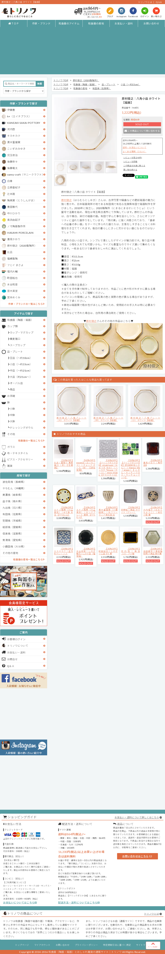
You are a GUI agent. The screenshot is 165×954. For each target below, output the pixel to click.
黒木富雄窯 (13, 142)
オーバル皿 (16, 383)
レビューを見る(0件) (132, 157)
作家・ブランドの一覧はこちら (26, 303)
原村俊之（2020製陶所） (22, 245)
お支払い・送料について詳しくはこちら (137, 817)
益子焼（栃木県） (13, 501)
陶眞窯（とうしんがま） (21, 200)
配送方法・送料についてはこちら (79, 902)
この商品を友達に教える (134, 165)
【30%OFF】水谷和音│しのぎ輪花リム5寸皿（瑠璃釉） (85, 552)
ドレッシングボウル (21, 427)
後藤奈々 (12, 161)
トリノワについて (17, 645)
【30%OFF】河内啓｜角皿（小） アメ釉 (130, 551)
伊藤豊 (11, 109)
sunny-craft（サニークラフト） (25, 174)
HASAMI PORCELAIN (20, 232)
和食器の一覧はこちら (31, 440)
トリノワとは (145, 2)
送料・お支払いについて (134, 147)
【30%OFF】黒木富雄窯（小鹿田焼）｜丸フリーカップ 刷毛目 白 (108, 511)
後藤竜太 (12, 168)
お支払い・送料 (124, 23)
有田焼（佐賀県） (13, 514)
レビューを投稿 (130, 161)
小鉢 (12, 408)
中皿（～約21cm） (21, 370)
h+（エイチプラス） (19, 116)
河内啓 (11, 129)
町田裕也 (12, 277)
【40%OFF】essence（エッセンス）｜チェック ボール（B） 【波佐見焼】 (85, 465)
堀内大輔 (12, 271)
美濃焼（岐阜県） (13, 494)
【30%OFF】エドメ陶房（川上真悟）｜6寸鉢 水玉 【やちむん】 (63, 511)
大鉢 (12, 421)
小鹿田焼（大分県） (14, 546)
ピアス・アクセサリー (20, 459)
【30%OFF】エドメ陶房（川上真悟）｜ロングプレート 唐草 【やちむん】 (85, 512)
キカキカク (13, 135)
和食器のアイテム (69, 23)
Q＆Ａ (8, 666)
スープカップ (17, 345)
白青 (9, 180)
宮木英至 (12, 290)
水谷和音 (12, 284)
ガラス (11, 446)
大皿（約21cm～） (21, 376)
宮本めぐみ (13, 297)
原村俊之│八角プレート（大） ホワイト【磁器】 (71, 419)
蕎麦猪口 (15, 338)
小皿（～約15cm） (21, 364)
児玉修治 (12, 155)
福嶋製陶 (12, 258)
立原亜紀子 (13, 187)
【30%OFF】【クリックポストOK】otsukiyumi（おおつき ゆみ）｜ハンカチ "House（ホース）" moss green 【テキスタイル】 (108, 467)
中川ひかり (13, 213)
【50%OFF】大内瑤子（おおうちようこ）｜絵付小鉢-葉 (152, 511)
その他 (11, 434)
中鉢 (12, 414)
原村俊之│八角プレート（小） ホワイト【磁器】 (145, 419)
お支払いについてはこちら (20, 902)
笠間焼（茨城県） (13, 520)
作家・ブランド (41, 23)
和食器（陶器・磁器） (20, 319)
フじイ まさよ (15, 264)
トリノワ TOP (60, 80)
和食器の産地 (96, 23)
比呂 (9, 252)
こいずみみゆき (16, 148)
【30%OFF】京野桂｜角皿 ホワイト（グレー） (130, 510)
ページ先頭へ (153, 945)
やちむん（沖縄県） (14, 488)
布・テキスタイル (17, 453)
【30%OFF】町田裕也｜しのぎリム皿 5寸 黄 (108, 551)
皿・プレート (15, 351)
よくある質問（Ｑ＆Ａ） (134, 151)
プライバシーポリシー (86, 945)
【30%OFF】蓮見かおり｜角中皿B (152, 462)
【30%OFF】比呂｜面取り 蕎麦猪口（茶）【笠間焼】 (63, 464)
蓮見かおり (13, 239)
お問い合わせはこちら (137, 856)
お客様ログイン (13, 639)
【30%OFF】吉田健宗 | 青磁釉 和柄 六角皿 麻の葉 (152, 551)
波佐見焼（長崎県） (14, 481)
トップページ (22, 945)
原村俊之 (66, 200)
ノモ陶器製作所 (16, 226)
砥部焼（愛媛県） (13, 527)
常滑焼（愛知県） (13, 539)
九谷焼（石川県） (13, 507)
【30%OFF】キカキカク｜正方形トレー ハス (63, 551)
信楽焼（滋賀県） (13, 533)
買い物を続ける (130, 170)
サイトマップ (143, 945)
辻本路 (11, 193)
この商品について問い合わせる (142, 130)
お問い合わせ (151, 23)
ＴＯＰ (13, 23)
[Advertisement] (82, 52)
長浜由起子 (13, 219)
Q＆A (159, 2)
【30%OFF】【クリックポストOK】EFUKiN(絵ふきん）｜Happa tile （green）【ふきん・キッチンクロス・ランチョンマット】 (130, 469)
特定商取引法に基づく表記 (117, 945)
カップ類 (12, 326)
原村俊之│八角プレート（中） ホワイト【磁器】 (108, 419)
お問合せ (10, 659)
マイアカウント (42, 945)
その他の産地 (10, 552)
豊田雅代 (12, 206)
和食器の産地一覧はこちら (29, 559)
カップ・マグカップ (21, 332)
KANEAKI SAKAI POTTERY (23, 122)
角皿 (12, 389)
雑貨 (9, 465)
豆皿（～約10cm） (21, 357)
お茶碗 (11, 395)
